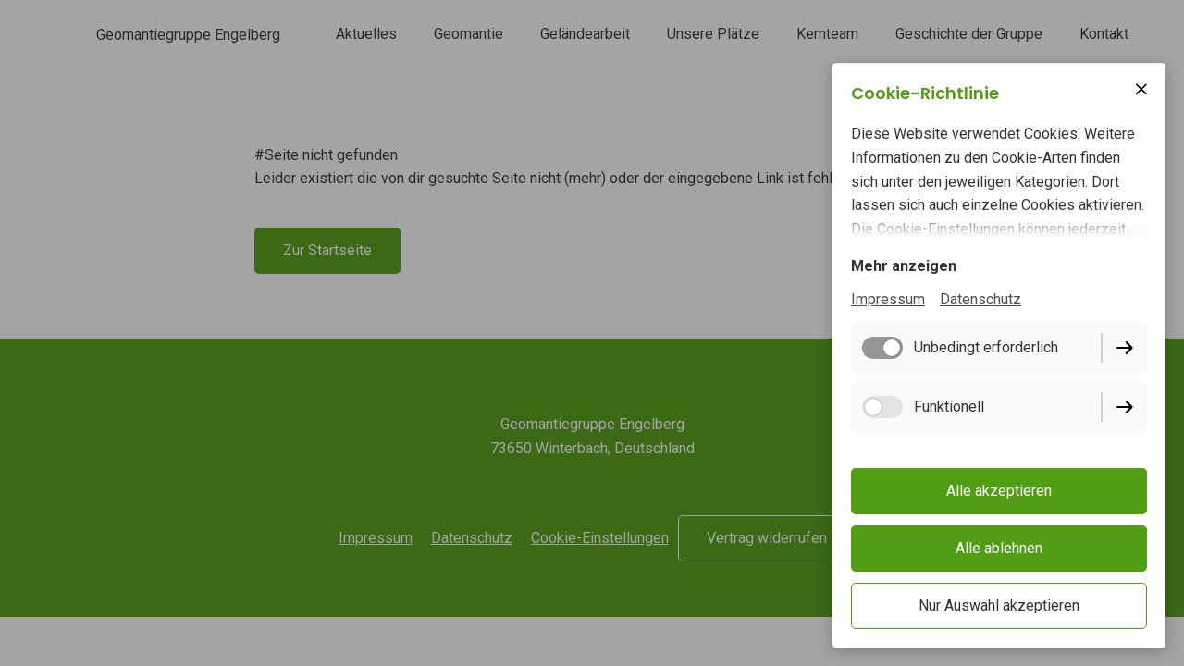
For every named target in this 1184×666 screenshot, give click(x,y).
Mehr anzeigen (903, 266)
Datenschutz (980, 299)
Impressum (888, 299)
